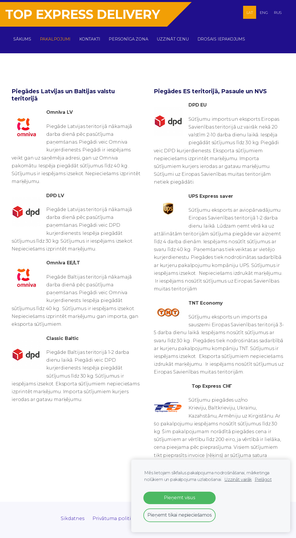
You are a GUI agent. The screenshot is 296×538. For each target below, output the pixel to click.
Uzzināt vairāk (238, 479)
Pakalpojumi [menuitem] (57, 37)
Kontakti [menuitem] (91, 37)
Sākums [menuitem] (24, 37)
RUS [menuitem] (278, 12)
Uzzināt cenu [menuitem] (174, 37)
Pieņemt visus (179, 497)
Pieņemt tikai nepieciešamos (179, 515)
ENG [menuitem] (264, 12)
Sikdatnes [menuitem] (72, 514)
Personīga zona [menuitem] (130, 37)
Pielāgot (263, 479)
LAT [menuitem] (250, 12)
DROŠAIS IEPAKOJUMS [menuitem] (223, 37)
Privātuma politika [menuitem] (114, 514)
